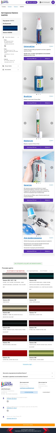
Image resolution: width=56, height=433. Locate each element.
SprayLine (28, 185)
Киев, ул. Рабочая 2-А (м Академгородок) (17, 397)
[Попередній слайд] (25, 29)
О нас (39, 387)
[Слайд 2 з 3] (38, 44)
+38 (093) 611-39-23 (9, 54)
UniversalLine (29, 46)
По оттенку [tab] (43, 271)
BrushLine (28, 96)
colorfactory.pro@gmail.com (27, 388)
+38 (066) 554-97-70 (9, 62)
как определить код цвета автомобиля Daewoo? (28, 263)
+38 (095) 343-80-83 (9, 44)
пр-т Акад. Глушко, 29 (9, 60)
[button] (11, 37)
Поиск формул (42, 384)
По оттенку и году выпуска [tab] (16, 271)
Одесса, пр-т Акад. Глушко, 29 (14, 416)
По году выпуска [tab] (32, 271)
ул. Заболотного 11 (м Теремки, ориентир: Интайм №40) (11, 51)
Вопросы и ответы (24, 386)
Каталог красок (23, 384)
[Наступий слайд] (51, 29)
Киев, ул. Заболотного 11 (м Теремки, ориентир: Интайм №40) (22, 406)
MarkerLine (28, 141)
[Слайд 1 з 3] (36, 44)
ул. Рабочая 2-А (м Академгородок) (8, 42)
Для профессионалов (33, 238)
